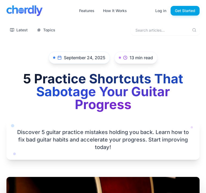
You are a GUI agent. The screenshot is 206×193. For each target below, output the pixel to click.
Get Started (185, 10)
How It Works (115, 10)
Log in (160, 10)
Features (86, 10)
